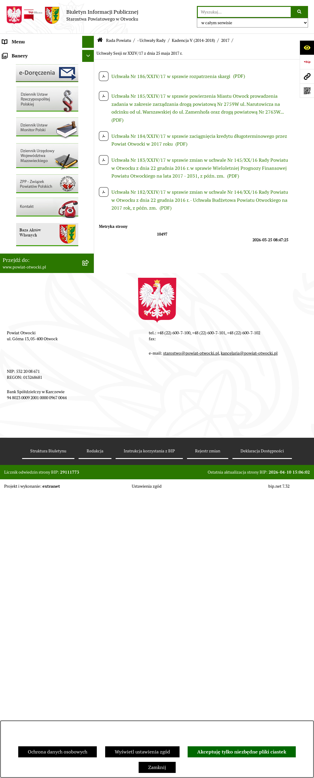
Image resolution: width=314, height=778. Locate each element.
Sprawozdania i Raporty (27, 185)
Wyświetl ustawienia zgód (142, 752)
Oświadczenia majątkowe (29, 276)
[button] (89, 78)
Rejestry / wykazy (20, 197)
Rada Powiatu (17, 54)
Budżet (9, 288)
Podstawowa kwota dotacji (30, 252)
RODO (9, 125)
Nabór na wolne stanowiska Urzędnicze (32, 212)
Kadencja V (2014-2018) (193, 40)
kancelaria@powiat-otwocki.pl (249, 637)
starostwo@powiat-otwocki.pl (191, 637)
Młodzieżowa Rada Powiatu (31, 77)
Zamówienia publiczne (26, 240)
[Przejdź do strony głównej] (72, 15)
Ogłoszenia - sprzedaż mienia (33, 173)
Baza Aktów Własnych (25, 326)
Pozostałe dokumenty (25, 149)
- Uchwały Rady (151, 40)
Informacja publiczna (25, 137)
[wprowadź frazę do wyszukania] (244, 12)
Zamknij (157, 767)
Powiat (9, 101)
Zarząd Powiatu (19, 65)
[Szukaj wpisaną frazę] (300, 12)
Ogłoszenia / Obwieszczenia (32, 161)
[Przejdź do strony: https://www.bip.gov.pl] (307, 62)
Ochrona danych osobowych (57, 752)
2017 (225, 40)
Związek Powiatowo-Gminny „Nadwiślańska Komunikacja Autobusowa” (33, 307)
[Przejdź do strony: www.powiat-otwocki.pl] (307, 76)
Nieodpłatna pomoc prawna (32, 113)
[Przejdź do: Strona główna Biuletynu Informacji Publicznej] (100, 40)
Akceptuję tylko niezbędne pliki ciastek (241, 752)
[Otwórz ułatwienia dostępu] (307, 47)
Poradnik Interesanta (25, 89)
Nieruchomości (18, 228)
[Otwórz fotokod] (307, 90)
